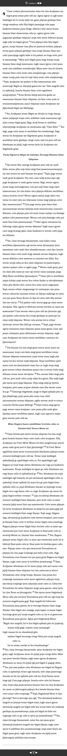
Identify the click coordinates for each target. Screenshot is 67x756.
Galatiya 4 (32, 3)
